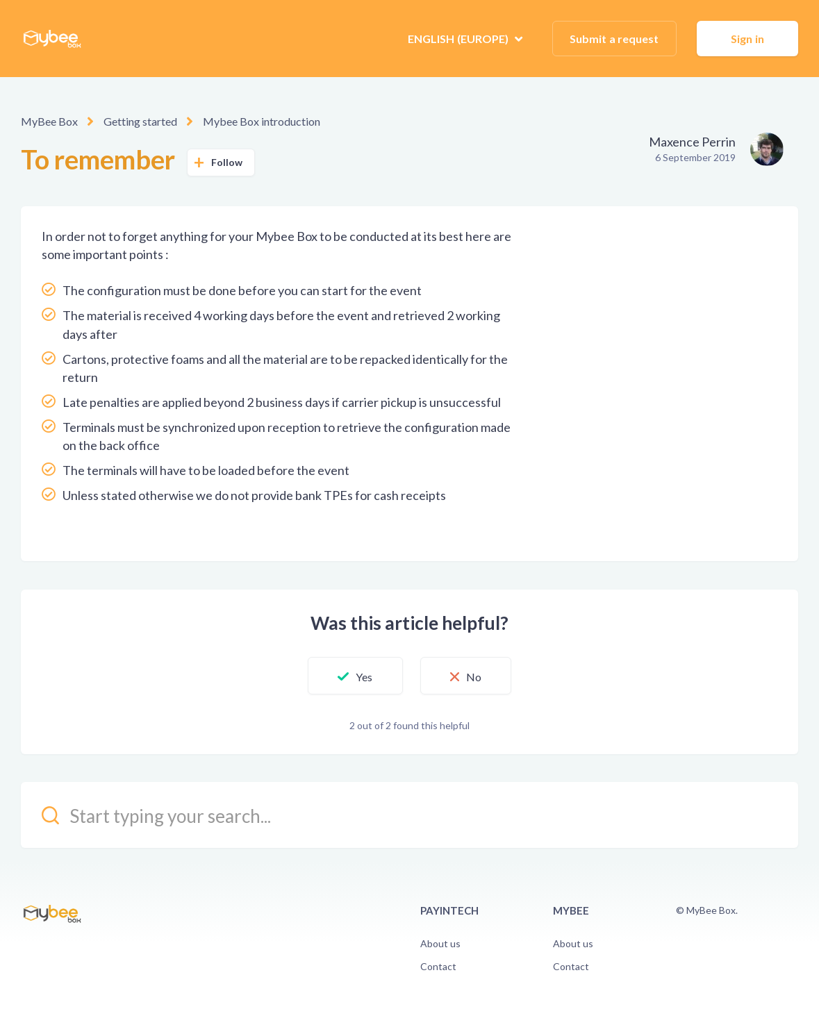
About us (440, 943)
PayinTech (449, 910)
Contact (438, 966)
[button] (355, 675)
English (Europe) (459, 38)
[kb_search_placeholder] (409, 815)
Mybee (571, 910)
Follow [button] (227, 162)
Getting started (140, 121)
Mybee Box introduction (261, 121)
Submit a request (614, 38)
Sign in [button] (747, 38)
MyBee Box (49, 121)
